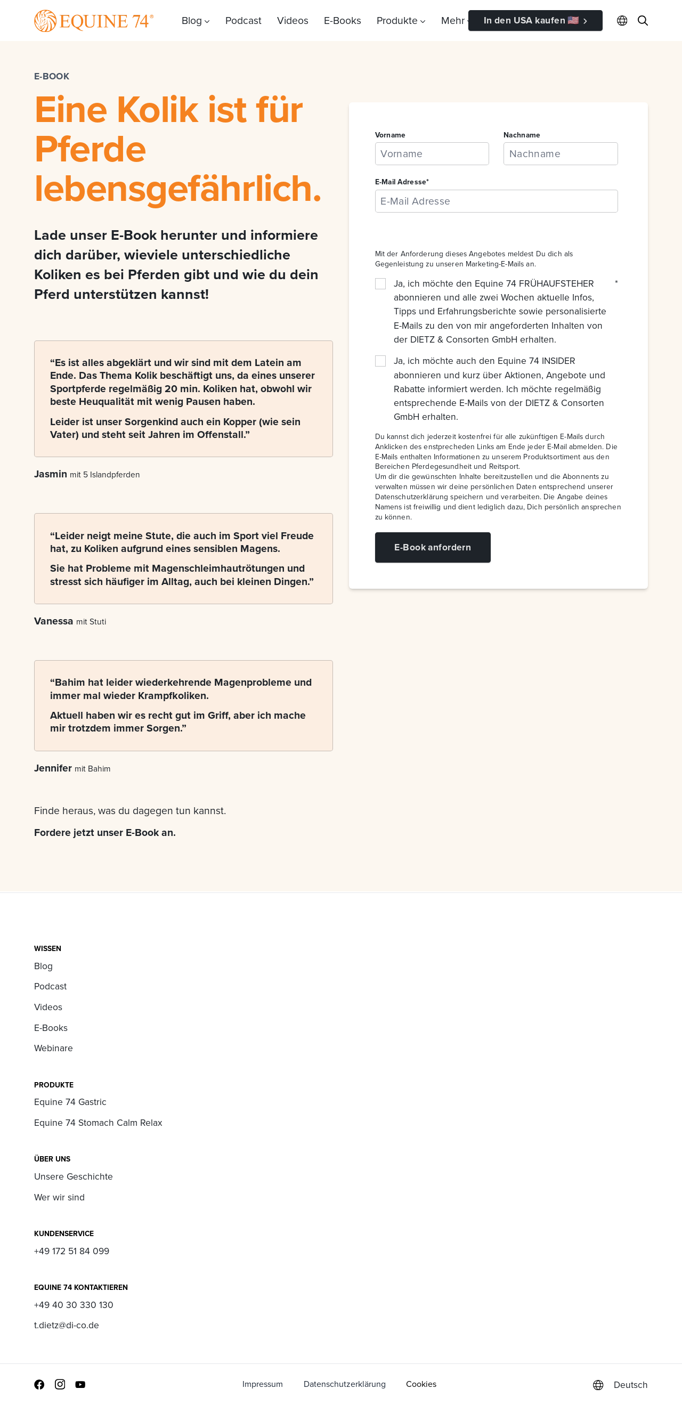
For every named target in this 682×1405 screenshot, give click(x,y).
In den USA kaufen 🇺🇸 (532, 20)
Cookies (421, 1384)
